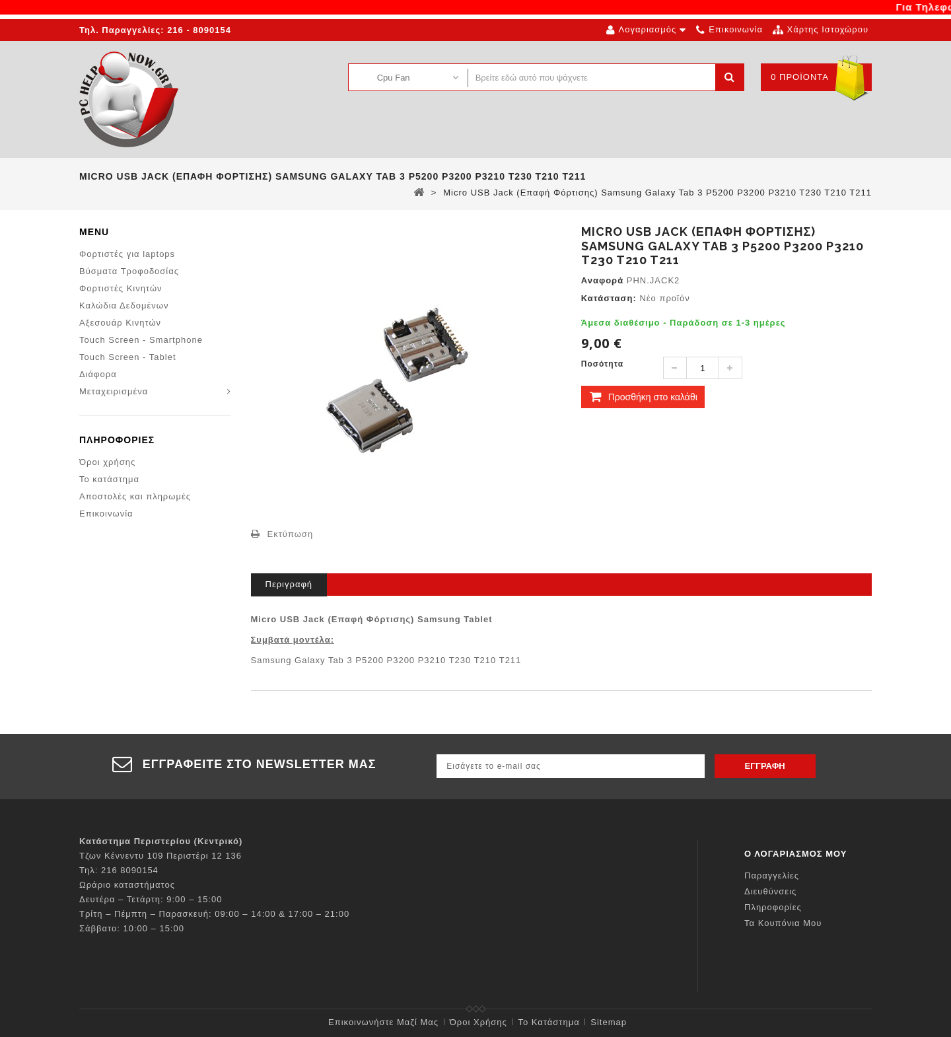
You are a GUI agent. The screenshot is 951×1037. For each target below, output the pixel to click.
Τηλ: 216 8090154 (118, 870)
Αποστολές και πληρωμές (135, 498)
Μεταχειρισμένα (113, 391)
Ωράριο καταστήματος (127, 885)
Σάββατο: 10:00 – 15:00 (131, 928)
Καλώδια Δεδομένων (123, 305)
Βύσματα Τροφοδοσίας (129, 271)
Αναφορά (602, 280)
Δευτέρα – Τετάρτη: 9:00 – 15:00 (151, 899)
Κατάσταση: (609, 298)
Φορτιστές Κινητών (120, 288)
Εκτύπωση (290, 534)
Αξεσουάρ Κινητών (120, 323)
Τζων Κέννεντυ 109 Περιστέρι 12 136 (160, 856)
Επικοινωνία (106, 515)
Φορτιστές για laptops (127, 254)
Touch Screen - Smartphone (141, 340)
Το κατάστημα (109, 480)
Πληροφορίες (117, 441)
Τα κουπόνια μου (783, 923)
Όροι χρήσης (107, 463)
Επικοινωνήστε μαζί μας (383, 1022)
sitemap (608, 1022)
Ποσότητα (602, 364)
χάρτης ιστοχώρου (827, 29)
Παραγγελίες (771, 875)
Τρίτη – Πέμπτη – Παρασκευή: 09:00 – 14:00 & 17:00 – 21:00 (214, 914)
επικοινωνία (736, 29)
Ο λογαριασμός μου (795, 854)
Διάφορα (98, 374)
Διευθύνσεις (770, 891)
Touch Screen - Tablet (127, 357)
